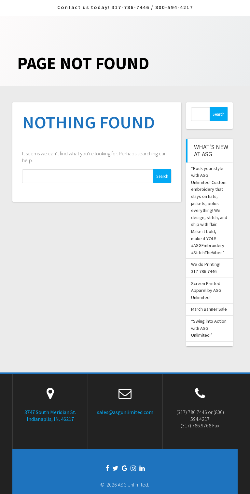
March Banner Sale (209, 309)
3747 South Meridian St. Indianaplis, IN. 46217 (50, 415)
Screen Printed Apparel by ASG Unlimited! (206, 290)
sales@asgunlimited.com (125, 412)
